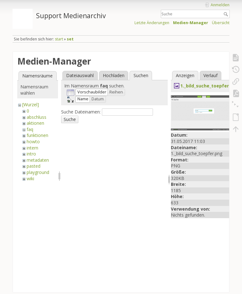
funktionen (37, 135)
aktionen (35, 123)
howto (33, 141)
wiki (30, 178)
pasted (33, 166)
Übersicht (220, 22)
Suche (226, 14)
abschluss (36, 117)
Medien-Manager (190, 22)
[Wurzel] (30, 105)
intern (32, 148)
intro (31, 154)
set (70, 39)
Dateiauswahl (80, 75)
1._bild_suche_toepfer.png (209, 86)
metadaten (38, 160)
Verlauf (210, 75)
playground (38, 172)
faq (30, 129)
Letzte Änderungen (151, 22)
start (59, 39)
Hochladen (113, 75)
